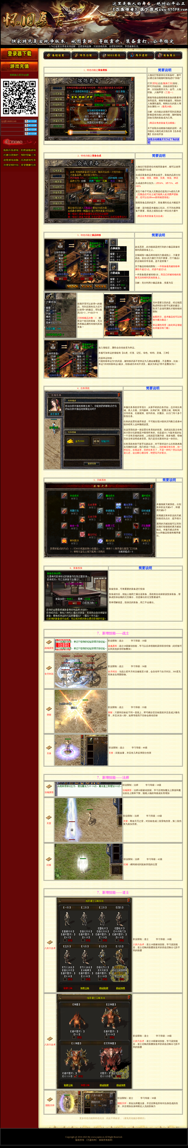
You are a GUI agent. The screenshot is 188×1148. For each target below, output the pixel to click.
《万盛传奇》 (91, 1140)
